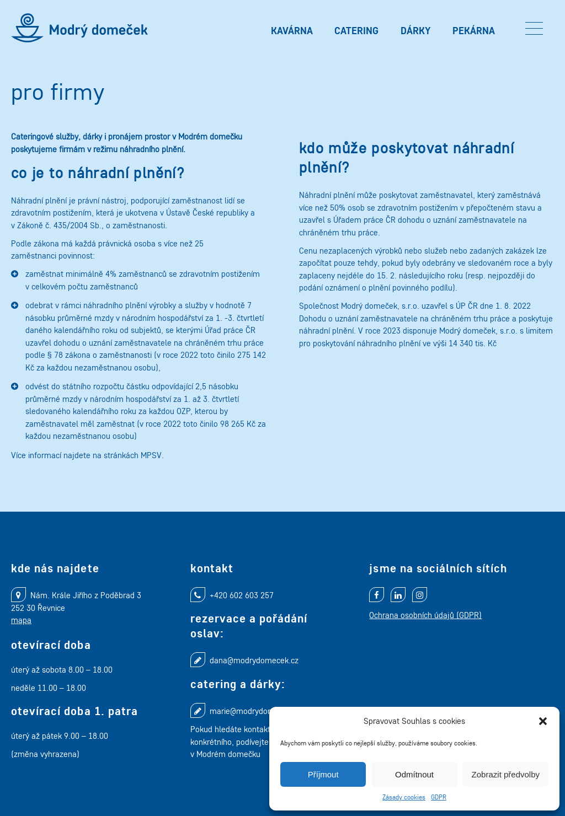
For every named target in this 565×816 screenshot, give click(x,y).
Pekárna (473, 30)
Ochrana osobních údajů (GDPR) (425, 615)
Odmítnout (414, 774)
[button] (542, 721)
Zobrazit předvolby (506, 774)
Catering (356, 30)
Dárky (416, 30)
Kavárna (292, 30)
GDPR (438, 797)
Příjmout (323, 774)
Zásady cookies (403, 797)
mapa (21, 620)
